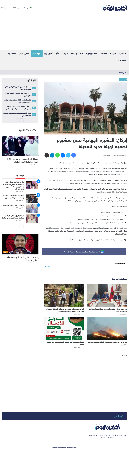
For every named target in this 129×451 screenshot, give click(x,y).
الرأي (57, 53)
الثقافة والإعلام (77, 53)
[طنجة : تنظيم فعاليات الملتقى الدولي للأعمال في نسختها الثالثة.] (64, 328)
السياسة (113, 53)
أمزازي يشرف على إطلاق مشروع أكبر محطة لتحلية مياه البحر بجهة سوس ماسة (108, 310)
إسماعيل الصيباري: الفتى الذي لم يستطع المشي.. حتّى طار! (22, 258)
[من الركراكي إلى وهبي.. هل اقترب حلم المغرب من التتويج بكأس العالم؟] (32, 218)
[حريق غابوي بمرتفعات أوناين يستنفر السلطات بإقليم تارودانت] (107, 328)
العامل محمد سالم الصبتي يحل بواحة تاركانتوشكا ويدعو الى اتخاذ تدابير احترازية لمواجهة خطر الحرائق (65, 310)
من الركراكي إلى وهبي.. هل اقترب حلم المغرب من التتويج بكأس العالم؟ (13, 216)
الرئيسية (122, 53)
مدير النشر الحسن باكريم (119, 155)
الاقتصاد (103, 53)
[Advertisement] (64, 33)
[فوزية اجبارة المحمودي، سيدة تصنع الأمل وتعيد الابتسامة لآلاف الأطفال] (20, 146)
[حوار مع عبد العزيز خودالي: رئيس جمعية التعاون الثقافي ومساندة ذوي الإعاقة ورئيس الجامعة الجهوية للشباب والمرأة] (32, 185)
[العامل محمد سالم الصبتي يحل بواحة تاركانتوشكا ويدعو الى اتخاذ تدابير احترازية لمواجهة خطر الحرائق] (64, 295)
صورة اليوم (121, 60)
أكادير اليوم (48, 53)
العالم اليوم (12, 53)
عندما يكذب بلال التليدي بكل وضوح (13, 205)
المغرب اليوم (24, 53)
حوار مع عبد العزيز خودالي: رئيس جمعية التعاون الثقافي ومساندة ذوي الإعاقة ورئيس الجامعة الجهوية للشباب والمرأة (13, 185)
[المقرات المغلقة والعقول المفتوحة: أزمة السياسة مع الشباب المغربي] (32, 198)
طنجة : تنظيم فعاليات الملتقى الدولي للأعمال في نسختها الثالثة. (65, 343)
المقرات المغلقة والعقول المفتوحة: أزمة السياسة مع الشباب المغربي (13, 196)
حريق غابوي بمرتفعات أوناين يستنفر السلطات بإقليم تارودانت (107, 341)
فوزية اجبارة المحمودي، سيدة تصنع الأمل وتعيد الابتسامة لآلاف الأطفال (22, 160)
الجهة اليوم (37, 53)
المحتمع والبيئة (91, 53)
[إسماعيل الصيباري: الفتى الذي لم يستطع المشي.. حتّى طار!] (20, 244)
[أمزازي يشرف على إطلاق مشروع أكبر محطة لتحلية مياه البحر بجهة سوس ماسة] (107, 295)
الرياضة (65, 53)
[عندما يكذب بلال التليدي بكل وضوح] (32, 208)
